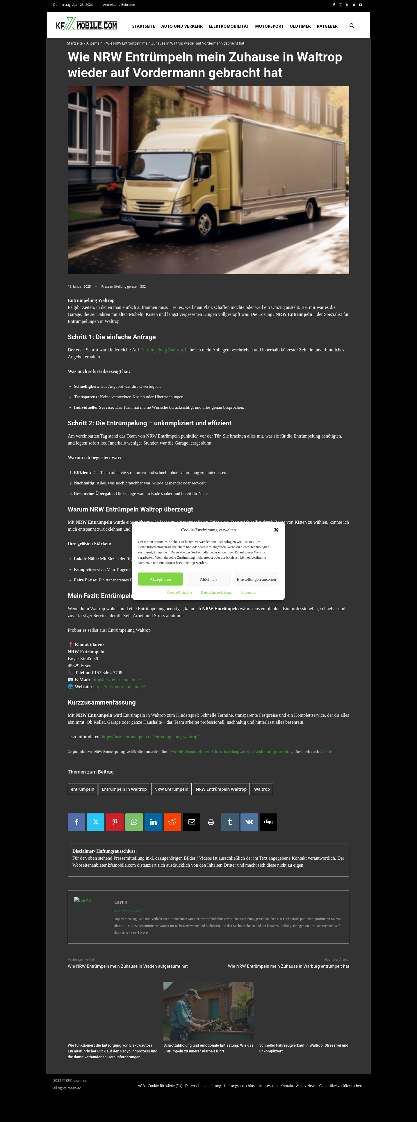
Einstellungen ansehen (256, 579)
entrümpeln (82, 789)
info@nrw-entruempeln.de (116, 679)
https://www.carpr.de (127, 910)
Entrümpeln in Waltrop (124, 789)
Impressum (248, 592)
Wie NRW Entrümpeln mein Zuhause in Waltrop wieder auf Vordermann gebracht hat (231, 752)
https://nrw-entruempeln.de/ (119, 686)
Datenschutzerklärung (216, 592)
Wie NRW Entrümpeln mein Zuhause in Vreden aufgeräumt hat (128, 966)
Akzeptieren (160, 579)
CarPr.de (326, 752)
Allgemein (94, 43)
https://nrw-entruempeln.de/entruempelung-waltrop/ (150, 736)
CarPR (120, 902)
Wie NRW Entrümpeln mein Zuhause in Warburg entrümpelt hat (288, 966)
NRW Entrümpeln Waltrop (221, 789)
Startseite (75, 43)
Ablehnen (208, 579)
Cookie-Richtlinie (179, 592)
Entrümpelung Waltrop (161, 349)
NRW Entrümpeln (171, 789)
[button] (276, 530)
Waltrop (262, 789)
